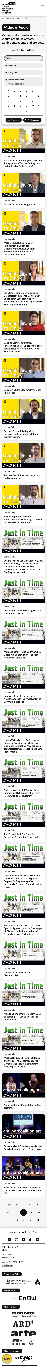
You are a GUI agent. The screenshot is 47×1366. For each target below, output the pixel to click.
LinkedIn (37, 1239)
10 (40, 1212)
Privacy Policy (24, 1232)
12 (18, 1219)
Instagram (16, 1239)
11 (11, 1219)
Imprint (13, 1232)
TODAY (7, 1359)
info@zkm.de (7, 1265)
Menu (42, 5)
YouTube (23, 1239)
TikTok (30, 1239)
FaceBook (9, 1239)
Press (35, 1232)
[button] (23, 66)
